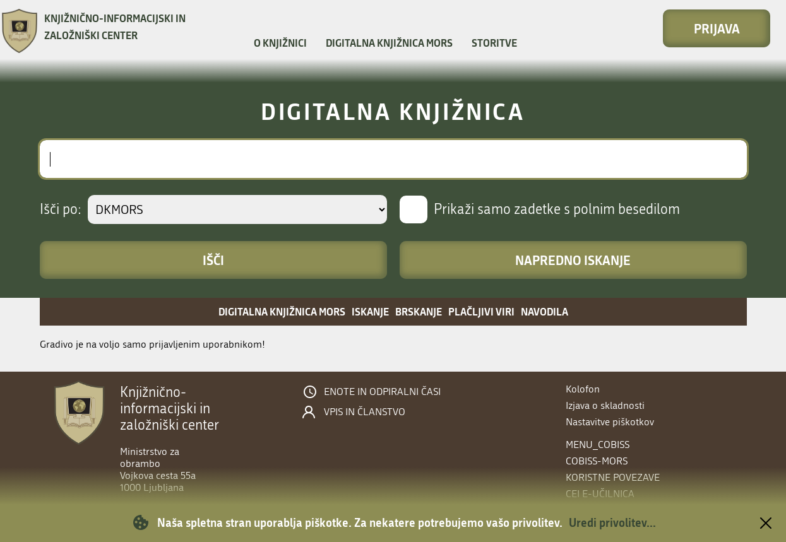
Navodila (544, 311)
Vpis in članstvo (364, 412)
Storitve (494, 43)
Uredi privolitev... (612, 522)
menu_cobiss (597, 445)
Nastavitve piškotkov (610, 422)
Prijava (717, 28)
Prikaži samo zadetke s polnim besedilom (557, 209)
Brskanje (418, 311)
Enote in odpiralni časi (382, 392)
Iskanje (370, 311)
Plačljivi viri (481, 311)
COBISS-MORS (597, 461)
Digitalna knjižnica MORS (389, 43)
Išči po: (60, 209)
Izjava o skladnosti (605, 405)
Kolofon (583, 389)
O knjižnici (280, 43)
